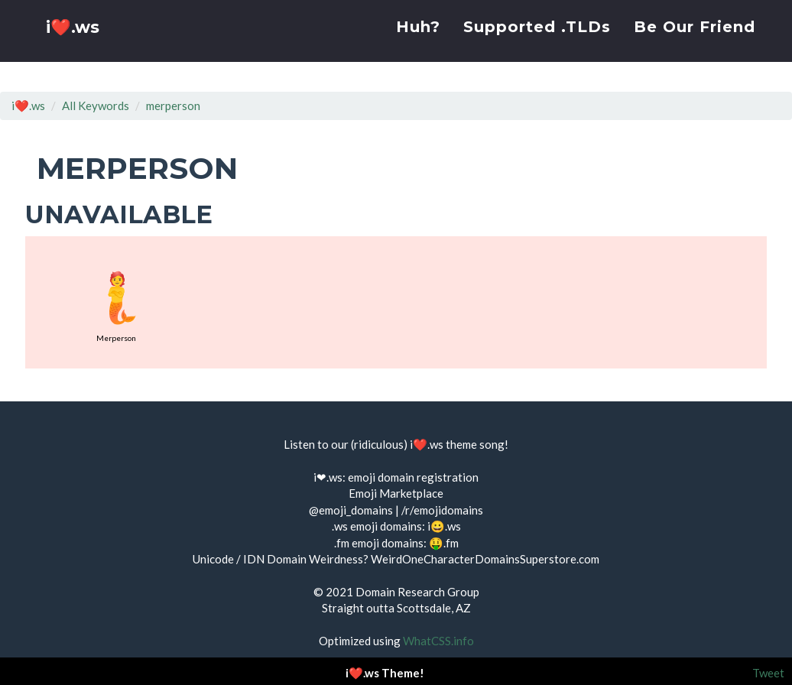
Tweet (768, 673)
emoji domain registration (413, 477)
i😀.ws (444, 526)
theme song (475, 444)
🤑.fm (444, 543)
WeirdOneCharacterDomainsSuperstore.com (485, 559)
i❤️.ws (74, 45)
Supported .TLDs (537, 42)
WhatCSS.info (438, 641)
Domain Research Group (417, 592)
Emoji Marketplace (396, 493)
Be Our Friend (694, 42)
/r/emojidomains (442, 510)
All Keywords (95, 105)
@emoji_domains (351, 510)
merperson (173, 105)
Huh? (418, 42)
